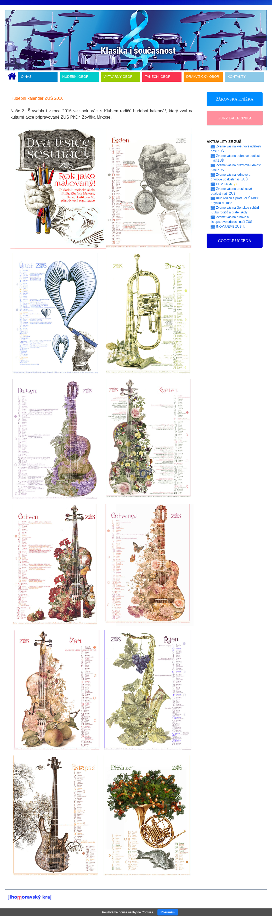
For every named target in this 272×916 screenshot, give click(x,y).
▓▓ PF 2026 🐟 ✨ (224, 184)
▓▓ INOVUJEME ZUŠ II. (228, 226)
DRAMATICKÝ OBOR (202, 77)
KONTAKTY (237, 77)
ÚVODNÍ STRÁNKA (12, 77)
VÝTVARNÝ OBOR (118, 77)
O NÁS (26, 77)
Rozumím (168, 912)
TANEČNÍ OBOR (158, 77)
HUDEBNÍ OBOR (75, 77)
